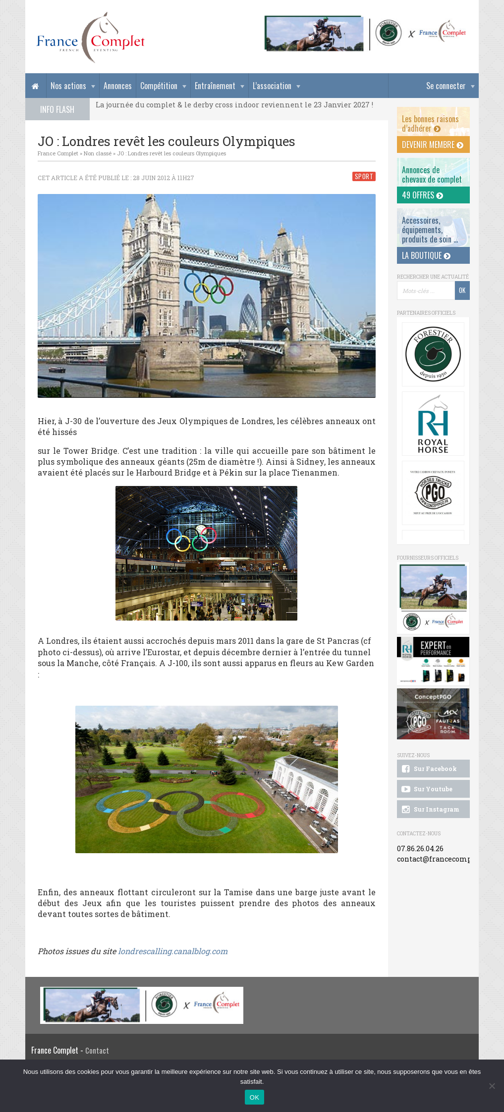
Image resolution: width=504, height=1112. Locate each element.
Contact (97, 1050)
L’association (272, 86)
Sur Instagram (429, 809)
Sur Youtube (426, 789)
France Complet (58, 153)
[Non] (492, 1086)
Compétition (158, 86)
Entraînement (215, 86)
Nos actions (68, 86)
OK (254, 1097)
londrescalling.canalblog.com (172, 951)
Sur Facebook (428, 769)
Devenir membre (432, 144)
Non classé (98, 153)
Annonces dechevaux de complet (432, 174)
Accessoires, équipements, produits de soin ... (430, 229)
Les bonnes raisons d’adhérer (430, 123)
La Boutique (426, 255)
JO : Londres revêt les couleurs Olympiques (171, 153)
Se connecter (446, 86)
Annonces (118, 86)
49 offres (422, 195)
